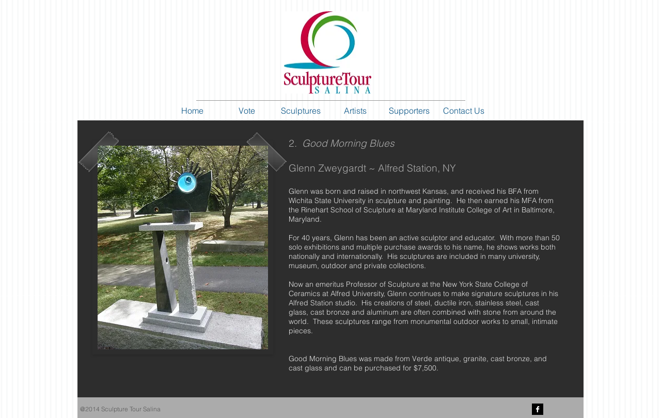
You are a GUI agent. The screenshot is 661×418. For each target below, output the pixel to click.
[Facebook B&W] (537, 409)
